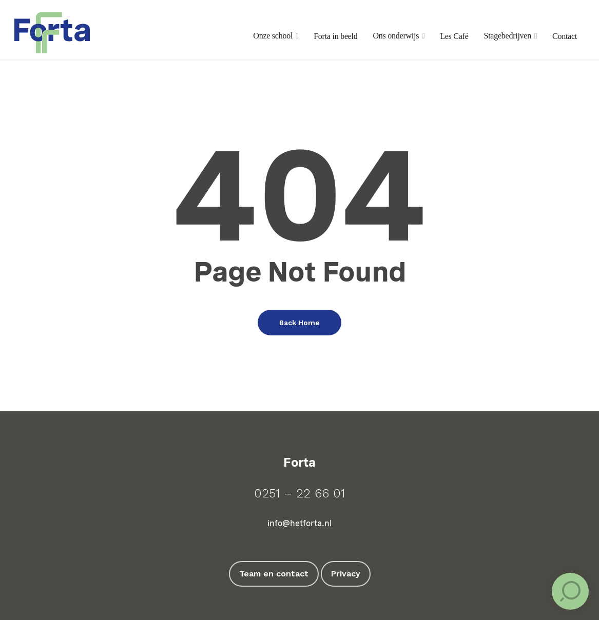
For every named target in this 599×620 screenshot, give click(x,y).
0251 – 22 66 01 (299, 493)
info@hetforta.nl (299, 523)
